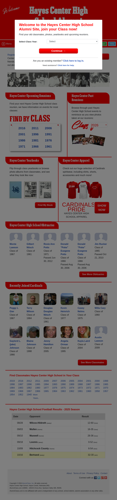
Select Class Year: (28, 41)
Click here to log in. (73, 61)
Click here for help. (66, 65)
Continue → (58, 50)
